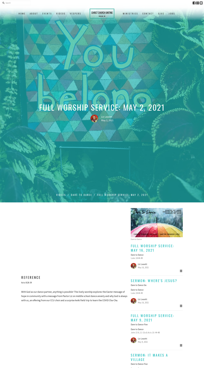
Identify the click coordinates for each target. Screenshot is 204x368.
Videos (61, 13)
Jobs (172, 13)
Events (47, 13)
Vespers (75, 13)
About (34, 13)
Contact (148, 13)
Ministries (130, 13)
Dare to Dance (81, 195)
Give (161, 13)
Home (22, 13)
